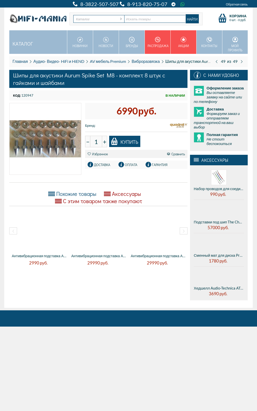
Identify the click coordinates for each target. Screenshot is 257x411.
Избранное (98, 154)
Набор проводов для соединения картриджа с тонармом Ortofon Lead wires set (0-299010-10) (219, 188)
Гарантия (159, 164)
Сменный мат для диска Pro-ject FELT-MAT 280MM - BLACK (219, 255)
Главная (20, 61)
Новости (106, 42)
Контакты (209, 42)
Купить (124, 141)
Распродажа (158, 42)
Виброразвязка (146, 61)
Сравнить (176, 154)
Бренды (132, 42)
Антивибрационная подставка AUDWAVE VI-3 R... (98, 256)
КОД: (17, 95)
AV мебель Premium (108, 61)
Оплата (131, 164)
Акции (183, 42)
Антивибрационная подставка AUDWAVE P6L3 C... (39, 256)
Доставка (102, 164)
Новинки (80, 42)
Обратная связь (237, 4)
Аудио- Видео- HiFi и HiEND (58, 61)
